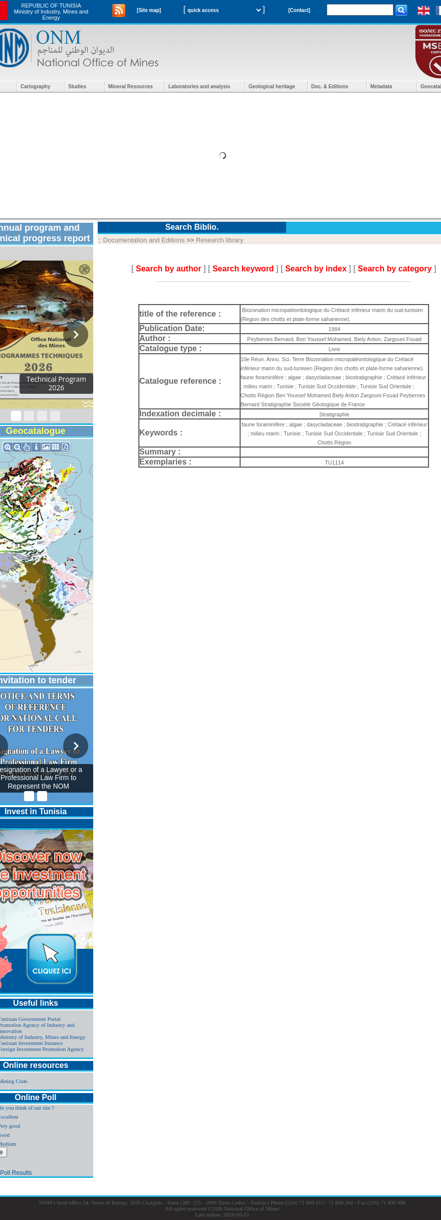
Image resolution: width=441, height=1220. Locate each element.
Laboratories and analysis (199, 86)
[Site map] (149, 10)
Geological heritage (272, 86)
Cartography (35, 86)
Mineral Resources (130, 86)
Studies (77, 86)
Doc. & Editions (329, 86)
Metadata (381, 86)
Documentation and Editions (144, 240)
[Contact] (299, 10)
